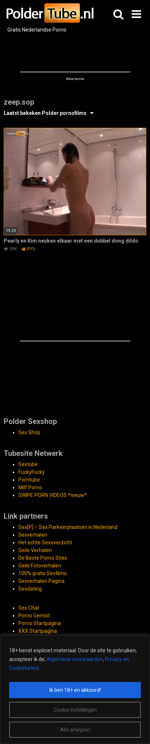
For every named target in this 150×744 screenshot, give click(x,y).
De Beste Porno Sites (42, 558)
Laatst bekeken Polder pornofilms (45, 113)
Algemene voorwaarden (75, 659)
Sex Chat (28, 608)
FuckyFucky (31, 472)
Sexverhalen (32, 535)
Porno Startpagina (39, 623)
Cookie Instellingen (75, 710)
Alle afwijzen (75, 730)
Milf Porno (30, 487)
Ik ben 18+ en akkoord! (75, 690)
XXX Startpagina (37, 631)
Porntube (29, 480)
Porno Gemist (34, 615)
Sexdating (30, 589)
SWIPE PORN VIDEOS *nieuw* (52, 495)
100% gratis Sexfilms (42, 573)
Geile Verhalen (35, 550)
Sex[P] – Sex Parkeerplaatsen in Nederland (67, 527)
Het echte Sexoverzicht (45, 542)
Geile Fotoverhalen (39, 566)
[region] (75, 689)
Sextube (28, 464)
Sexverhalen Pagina (41, 581)
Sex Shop (29, 432)
